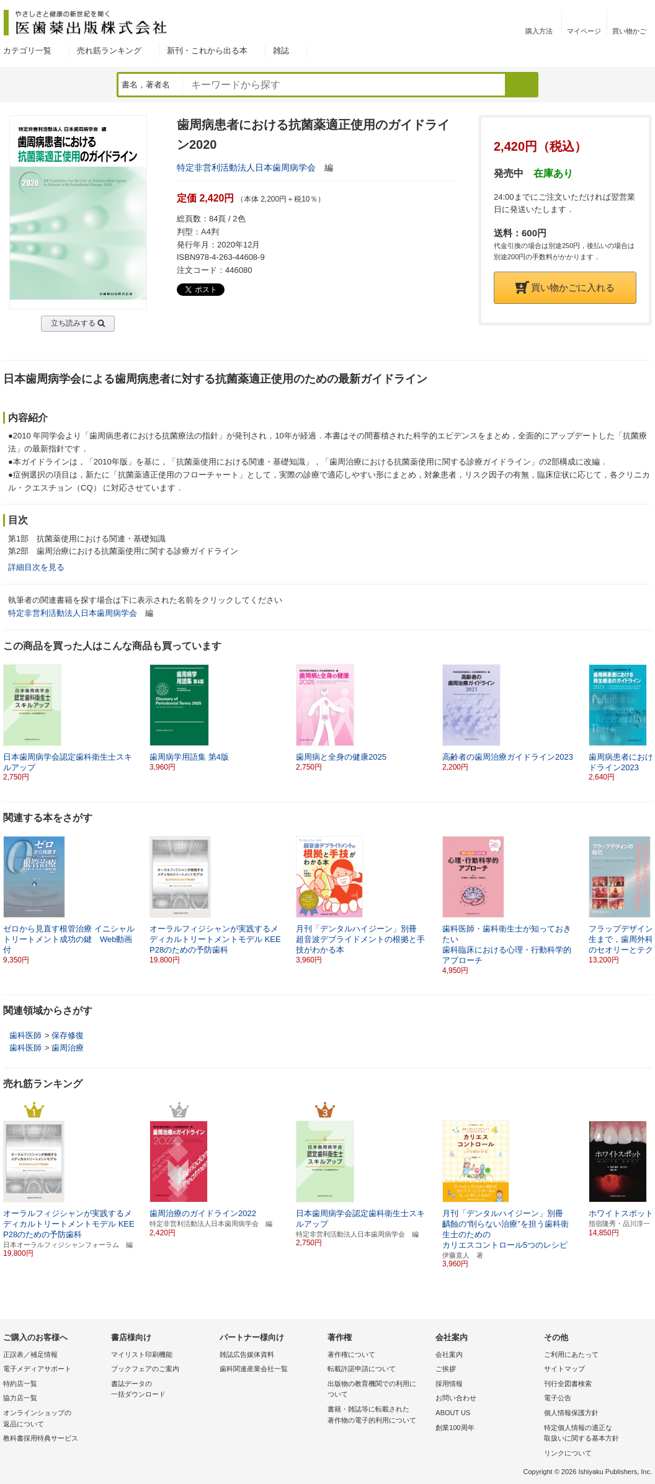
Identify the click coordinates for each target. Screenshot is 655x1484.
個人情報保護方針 (571, 1412)
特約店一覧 (20, 1383)
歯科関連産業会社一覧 (254, 1368)
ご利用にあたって (571, 1354)
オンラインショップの (54, 1419)
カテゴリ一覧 (27, 50)
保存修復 (67, 1035)
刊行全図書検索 (568, 1383)
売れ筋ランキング (109, 50)
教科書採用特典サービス (40, 1438)
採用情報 (449, 1383)
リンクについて (568, 1453)
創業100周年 (454, 1427)
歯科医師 (25, 1035)
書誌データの (162, 1390)
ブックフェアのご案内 (145, 1368)
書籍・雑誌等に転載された (378, 1415)
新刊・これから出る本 (207, 50)
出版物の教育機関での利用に (378, 1390)
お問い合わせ (455, 1398)
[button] (643, 723)
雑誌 (281, 50)
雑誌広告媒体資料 (247, 1354)
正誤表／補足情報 (30, 1354)
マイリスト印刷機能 (141, 1354)
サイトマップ (564, 1368)
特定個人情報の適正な (595, 1434)
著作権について (351, 1354)
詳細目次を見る (36, 567)
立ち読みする (73, 323)
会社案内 (449, 1354)
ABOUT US (452, 1412)
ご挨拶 (445, 1368)
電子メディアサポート (37, 1368)
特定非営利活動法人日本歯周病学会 (246, 167)
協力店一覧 (20, 1398)
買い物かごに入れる (565, 287)
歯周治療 (67, 1047)
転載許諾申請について (362, 1368)
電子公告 (557, 1398)
